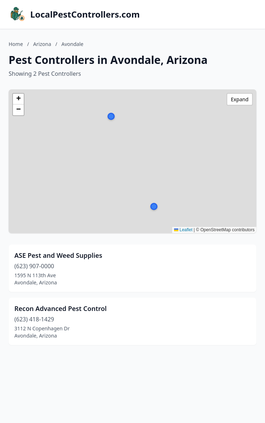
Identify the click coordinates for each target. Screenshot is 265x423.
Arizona (42, 44)
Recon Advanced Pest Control (60, 308)
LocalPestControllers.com (85, 14)
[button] (153, 206)
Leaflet (183, 229)
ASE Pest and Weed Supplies (58, 255)
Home (16, 44)
